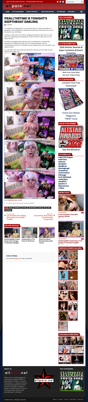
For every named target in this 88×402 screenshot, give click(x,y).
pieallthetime (8, 210)
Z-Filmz (61, 188)
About (55, 399)
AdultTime (62, 159)
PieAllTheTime (8, 51)
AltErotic (61, 162)
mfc (45, 207)
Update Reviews (31, 11)
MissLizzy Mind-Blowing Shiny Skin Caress (46, 241)
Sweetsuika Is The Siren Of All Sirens (28, 240)
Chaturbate (63, 170)
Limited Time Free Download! (71, 84)
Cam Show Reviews (47, 11)
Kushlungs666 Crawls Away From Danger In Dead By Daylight (12, 241)
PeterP (62, 218)
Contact (60, 399)
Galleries (9, 16)
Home (7, 11)
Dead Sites (72, 399)
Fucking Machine (32, 207)
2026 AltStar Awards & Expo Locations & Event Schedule (71, 50)
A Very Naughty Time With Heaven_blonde (14, 1)
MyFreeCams (63, 186)
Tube (16, 16)
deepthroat (17, 207)
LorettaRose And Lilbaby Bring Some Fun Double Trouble (16, 216)
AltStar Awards (18, 11)
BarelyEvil (62, 164)
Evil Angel (62, 175)
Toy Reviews (61, 11)
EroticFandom (64, 173)
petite (49, 207)
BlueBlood (62, 166)
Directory (80, 399)
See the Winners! (71, 138)
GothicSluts (63, 179)
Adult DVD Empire (65, 157)
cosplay (10, 207)
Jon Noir (10, 24)
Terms (66, 399)
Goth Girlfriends (64, 177)
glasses (40, 207)
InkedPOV (62, 181)
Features (71, 11)
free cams (24, 207)
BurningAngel (63, 168)
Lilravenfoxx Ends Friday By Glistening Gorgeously (43, 216)
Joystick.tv (62, 183)
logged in (17, 258)
